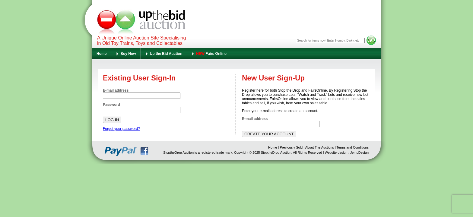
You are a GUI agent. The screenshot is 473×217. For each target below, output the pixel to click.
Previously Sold (291, 147)
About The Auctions (319, 147)
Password (111, 104)
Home (101, 54)
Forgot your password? (121, 129)
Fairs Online (211, 54)
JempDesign (359, 152)
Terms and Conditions (353, 147)
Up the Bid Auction (166, 54)
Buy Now (128, 54)
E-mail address (116, 90)
